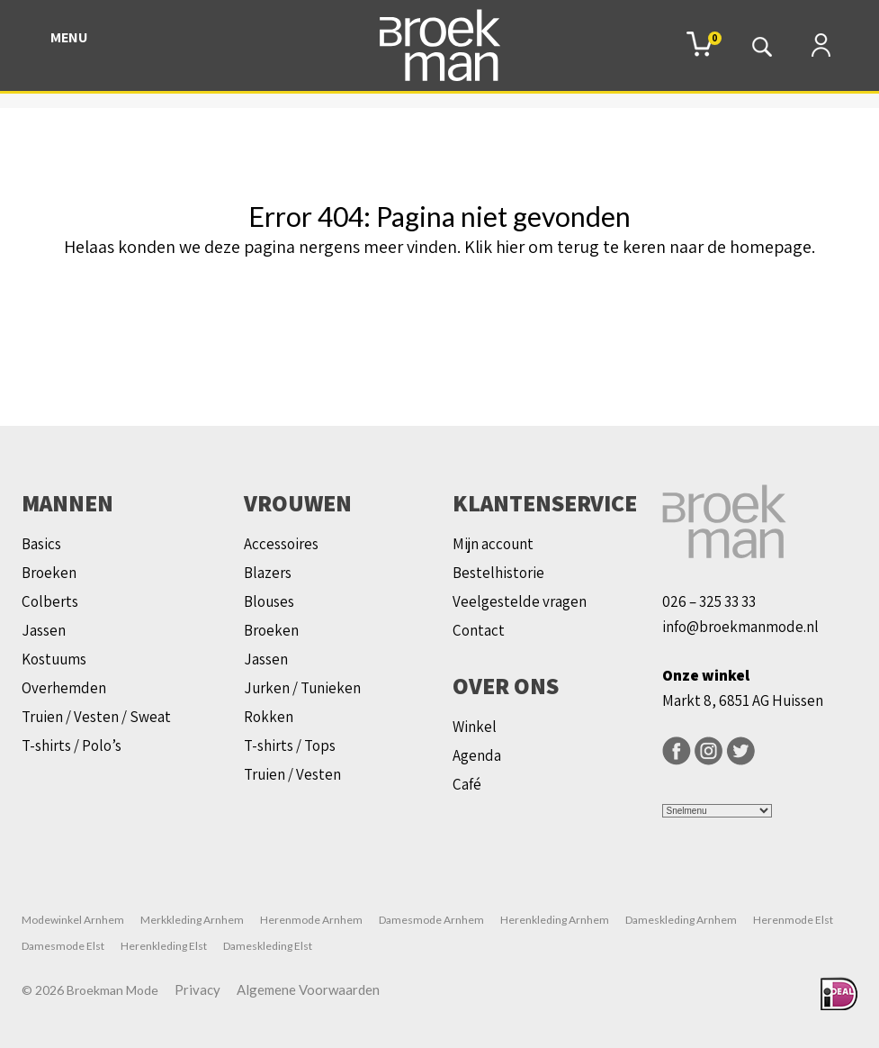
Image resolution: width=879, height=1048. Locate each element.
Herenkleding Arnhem (554, 919)
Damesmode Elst (63, 946)
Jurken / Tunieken (302, 688)
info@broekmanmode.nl (740, 627)
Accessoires (281, 544)
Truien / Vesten (292, 774)
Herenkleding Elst (164, 946)
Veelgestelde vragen (520, 601)
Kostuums (54, 659)
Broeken (49, 573)
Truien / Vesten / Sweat (96, 717)
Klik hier (494, 246)
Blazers (268, 573)
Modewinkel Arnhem (73, 919)
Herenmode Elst (793, 919)
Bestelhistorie (498, 573)
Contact (479, 630)
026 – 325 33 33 (709, 601)
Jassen (44, 630)
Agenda (477, 755)
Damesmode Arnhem (431, 919)
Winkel (475, 726)
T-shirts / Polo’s (71, 745)
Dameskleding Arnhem (681, 919)
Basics (41, 544)
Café (467, 784)
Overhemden (64, 688)
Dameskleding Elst (267, 946)
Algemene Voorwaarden (308, 989)
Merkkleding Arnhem (192, 919)
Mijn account (493, 544)
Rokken (268, 717)
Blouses (269, 601)
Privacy (197, 989)
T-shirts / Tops (290, 745)
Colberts (50, 601)
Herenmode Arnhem (311, 919)
